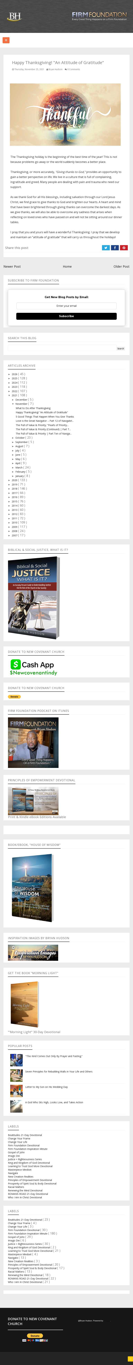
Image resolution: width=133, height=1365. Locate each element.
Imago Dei (14, 1155)
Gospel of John (16, 1152)
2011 (15, 518)
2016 (15, 497)
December (21, 399)
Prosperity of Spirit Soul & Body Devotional (32, 1183)
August (19, 446)
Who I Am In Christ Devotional (25, 1197)
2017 (15, 493)
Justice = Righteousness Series (25, 1159)
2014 (15, 505)
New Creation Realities (20, 1176)
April (18, 463)
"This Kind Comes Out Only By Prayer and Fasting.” (53, 1056)
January (19, 476)
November (21, 403)
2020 (15, 480)
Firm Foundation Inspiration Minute (27, 1149)
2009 (15, 527)
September (21, 442)
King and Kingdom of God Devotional (29, 1162)
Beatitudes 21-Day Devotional (25, 1135)
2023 (15, 386)
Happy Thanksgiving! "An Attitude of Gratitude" (42, 412)
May (18, 459)
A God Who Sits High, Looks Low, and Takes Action (54, 1102)
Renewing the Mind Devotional (25, 1190)
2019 (15, 484)
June (18, 454)
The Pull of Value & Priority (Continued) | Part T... (43, 429)
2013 (15, 510)
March (19, 467)
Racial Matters (16, 1187)
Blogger (107, 1321)
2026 (15, 374)
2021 (15, 395)
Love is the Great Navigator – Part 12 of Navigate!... (45, 420)
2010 (15, 522)
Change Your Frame (19, 1138)
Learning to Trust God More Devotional (30, 1166)
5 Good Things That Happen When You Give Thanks (45, 416)
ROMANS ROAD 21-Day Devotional (28, 1194)
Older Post (122, 266)
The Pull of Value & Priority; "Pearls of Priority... (42, 425)
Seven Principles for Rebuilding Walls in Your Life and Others (58, 1071)
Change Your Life (17, 1142)
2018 (15, 488)
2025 (15, 378)
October (20, 437)
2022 (15, 391)
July (17, 450)
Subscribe (66, 316)
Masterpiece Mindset (20, 1169)
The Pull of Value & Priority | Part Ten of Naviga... (44, 433)
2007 (15, 535)
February (20, 471)
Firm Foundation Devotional (23, 1145)
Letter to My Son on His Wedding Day (46, 1087)
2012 (15, 514)
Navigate (13, 1173)
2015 (15, 501)
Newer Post (12, 266)
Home (67, 266)
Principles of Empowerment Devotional (30, 1180)
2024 (15, 382)
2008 (15, 531)
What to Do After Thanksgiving (33, 408)
